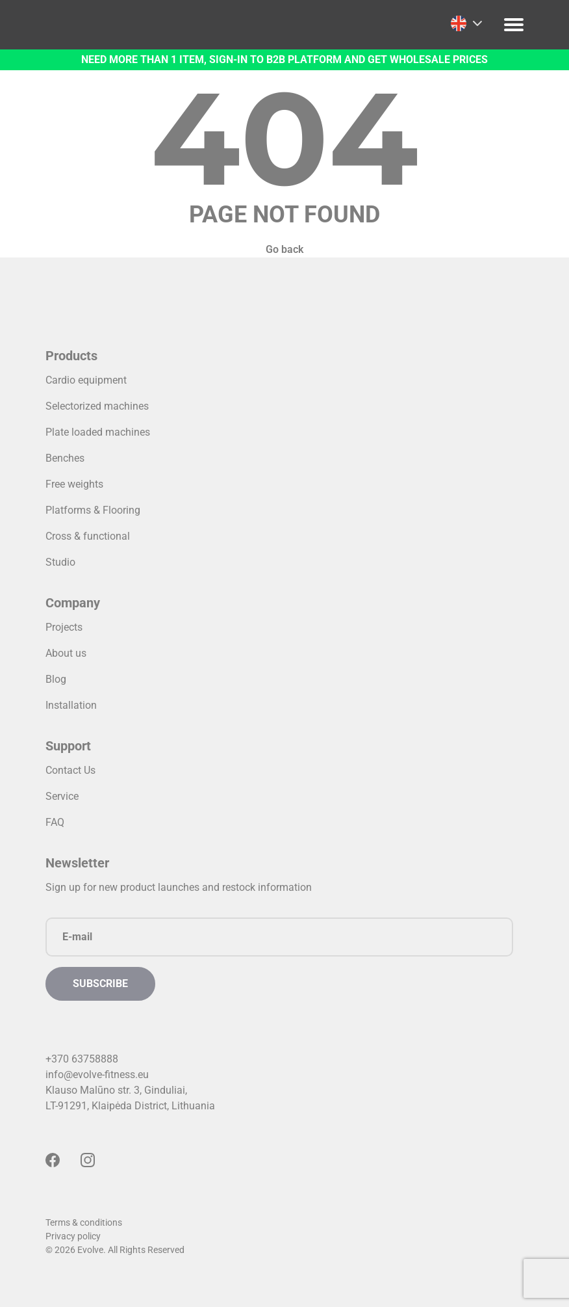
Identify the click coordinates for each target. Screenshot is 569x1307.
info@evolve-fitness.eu (97, 1074)
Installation (71, 705)
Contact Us (70, 770)
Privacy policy (73, 1236)
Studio (60, 562)
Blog (55, 679)
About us (65, 653)
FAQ (54, 822)
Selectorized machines (97, 406)
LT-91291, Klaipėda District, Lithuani (127, 1106)
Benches (64, 458)
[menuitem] (466, 23)
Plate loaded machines (97, 432)
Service (62, 796)
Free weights (74, 484)
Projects (63, 627)
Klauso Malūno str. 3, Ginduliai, (116, 1090)
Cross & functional (87, 536)
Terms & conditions (83, 1222)
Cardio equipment (86, 380)
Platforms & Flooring (92, 510)
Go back (284, 249)
